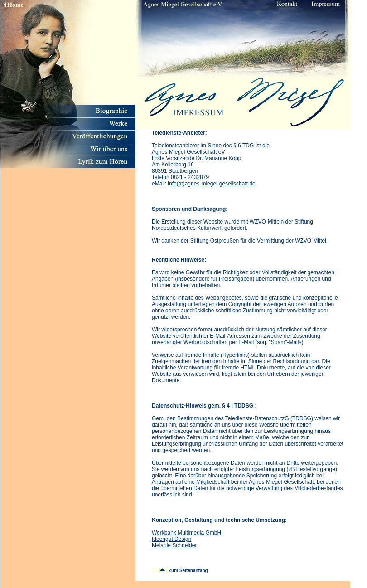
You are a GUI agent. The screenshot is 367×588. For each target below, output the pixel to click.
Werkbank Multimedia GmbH (186, 533)
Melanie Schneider (174, 545)
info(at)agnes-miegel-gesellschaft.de (211, 183)
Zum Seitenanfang (188, 570)
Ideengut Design (171, 539)
